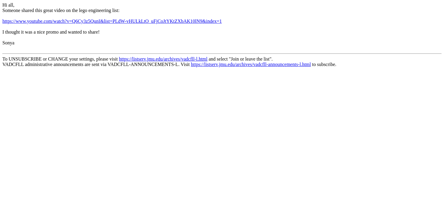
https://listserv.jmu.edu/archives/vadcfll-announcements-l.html (251, 64)
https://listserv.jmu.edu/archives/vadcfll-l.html (163, 59)
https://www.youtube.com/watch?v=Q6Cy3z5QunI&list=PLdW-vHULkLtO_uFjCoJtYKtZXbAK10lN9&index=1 (112, 21)
